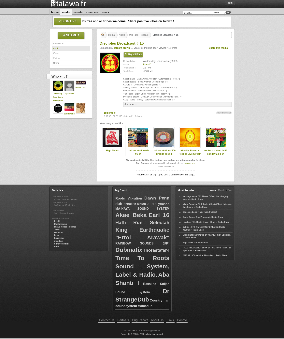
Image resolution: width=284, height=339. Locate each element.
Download (226, 113)
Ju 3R (151, 204)
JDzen (57, 229)
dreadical (58, 241)
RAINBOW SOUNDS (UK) (142, 243)
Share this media (218, 48)
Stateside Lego (190, 212)
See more (131, 104)
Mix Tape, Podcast (138, 35)
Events (78, 12)
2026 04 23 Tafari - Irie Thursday (198, 255)
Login (230, 2)
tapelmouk (69, 94)
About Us (157, 320)
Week (213, 190)
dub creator (125, 204)
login (146, 174)
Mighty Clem (81, 87)
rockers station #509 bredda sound (164, 152)
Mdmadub (144, 306)
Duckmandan (60, 224)
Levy (56, 235)
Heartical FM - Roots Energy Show (199, 222)
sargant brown (122, 48)
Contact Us (106, 320)
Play (219, 113)
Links (170, 320)
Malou (141, 204)
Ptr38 (56, 246)
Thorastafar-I (156, 250)
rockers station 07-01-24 (138, 152)
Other (56, 63)
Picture (56, 58)
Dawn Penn (156, 198)
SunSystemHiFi (61, 244)
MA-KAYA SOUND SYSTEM (142, 208)
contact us (189, 163)
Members (92, 12)
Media (66, 12)
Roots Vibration (128, 198)
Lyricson (162, 204)
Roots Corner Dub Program (196, 217)
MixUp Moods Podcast (65, 227)
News (105, 12)
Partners (123, 320)
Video (56, 53)
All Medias (58, 43)
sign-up (157, 174)
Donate (182, 320)
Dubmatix (128, 249)
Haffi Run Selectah (142, 222)
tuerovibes (59, 238)
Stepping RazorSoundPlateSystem (58, 97)
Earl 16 (159, 215)
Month (221, 190)
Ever (230, 190)
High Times (112, 150)
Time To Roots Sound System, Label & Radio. (142, 266)
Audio (56, 48)
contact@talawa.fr (152, 330)
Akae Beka (131, 215)
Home (55, 12)
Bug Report (140, 320)
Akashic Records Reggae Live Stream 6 (190, 154)
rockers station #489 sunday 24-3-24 (215, 152)
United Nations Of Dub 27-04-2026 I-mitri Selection (207, 235)
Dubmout (58, 232)
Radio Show (197, 199)
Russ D (147, 64)
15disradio (110, 112)
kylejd (57, 221)
